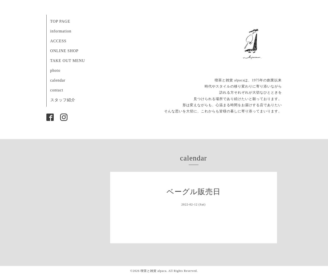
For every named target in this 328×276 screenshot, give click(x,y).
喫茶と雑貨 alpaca (154, 271)
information (61, 31)
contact (56, 90)
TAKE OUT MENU (67, 60)
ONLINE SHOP (64, 51)
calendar (58, 80)
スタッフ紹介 (62, 100)
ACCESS (58, 41)
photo (55, 70)
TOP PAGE (60, 21)
